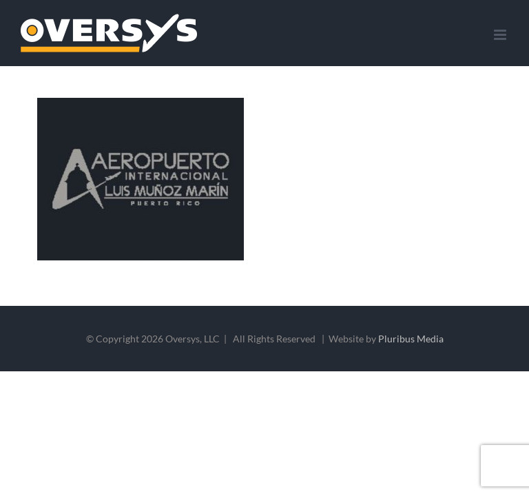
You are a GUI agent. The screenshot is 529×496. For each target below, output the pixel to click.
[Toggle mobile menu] (501, 35)
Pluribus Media (411, 338)
